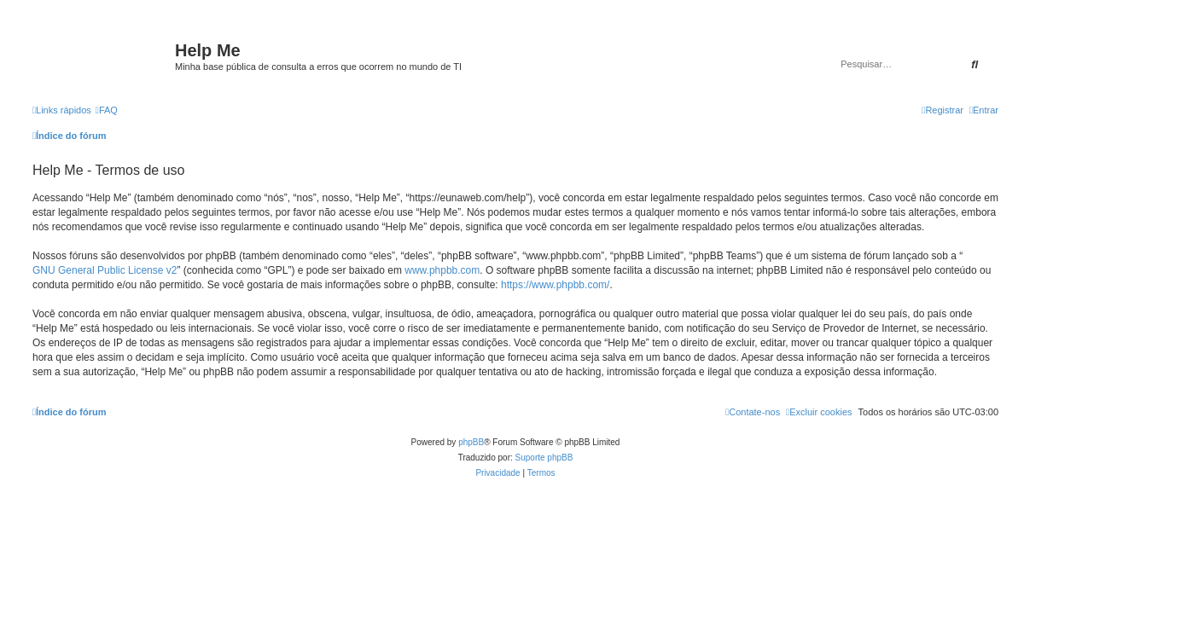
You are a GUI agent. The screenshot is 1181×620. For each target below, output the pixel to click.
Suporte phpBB (544, 457)
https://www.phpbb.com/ (555, 285)
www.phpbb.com (442, 270)
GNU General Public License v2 (104, 270)
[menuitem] (107, 110)
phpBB (471, 442)
